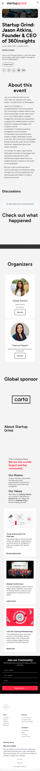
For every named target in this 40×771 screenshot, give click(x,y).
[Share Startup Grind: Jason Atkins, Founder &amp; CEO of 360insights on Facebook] (4, 70)
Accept (20, 759)
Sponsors (6, 723)
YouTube (24, 734)
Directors (6, 725)
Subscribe (19, 688)
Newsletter (25, 730)
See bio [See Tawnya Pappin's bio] (20, 356)
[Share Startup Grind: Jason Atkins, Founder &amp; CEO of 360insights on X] (9, 70)
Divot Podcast (26, 736)
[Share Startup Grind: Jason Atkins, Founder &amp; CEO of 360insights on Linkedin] (13, 70)
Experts (5, 719)
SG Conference (26, 717)
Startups (5, 721)
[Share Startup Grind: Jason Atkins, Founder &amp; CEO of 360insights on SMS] (23, 70)
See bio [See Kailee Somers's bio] (20, 312)
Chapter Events (26, 719)
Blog (23, 732)
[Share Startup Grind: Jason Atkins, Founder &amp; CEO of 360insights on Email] (18, 70)
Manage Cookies (20, 766)
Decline (20, 763)
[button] (37, 3)
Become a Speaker (27, 721)
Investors (6, 717)
